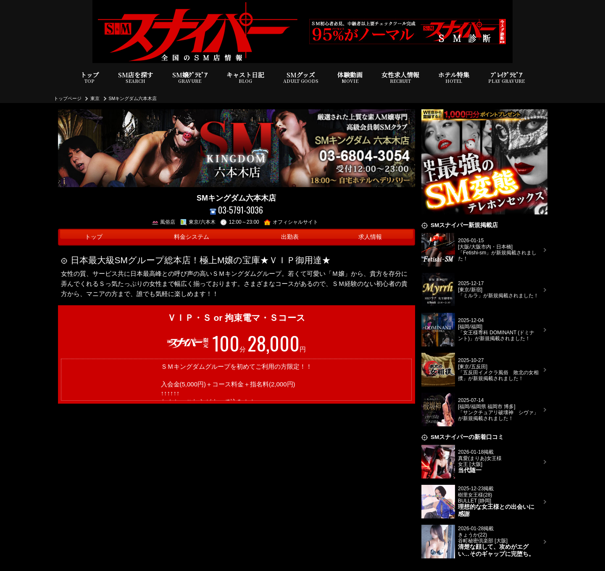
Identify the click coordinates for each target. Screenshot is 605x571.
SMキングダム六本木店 (133, 98)
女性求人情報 (400, 77)
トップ (89, 77)
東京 (95, 98)
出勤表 (290, 237)
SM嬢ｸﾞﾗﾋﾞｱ (190, 77)
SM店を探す (135, 77)
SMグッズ (300, 77)
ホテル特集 (453, 77)
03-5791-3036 (236, 210)
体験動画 (350, 77)
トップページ (68, 98)
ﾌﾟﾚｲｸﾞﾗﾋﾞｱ (506, 77)
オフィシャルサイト (291, 222)
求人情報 (370, 237)
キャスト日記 (245, 77)
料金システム (191, 237)
